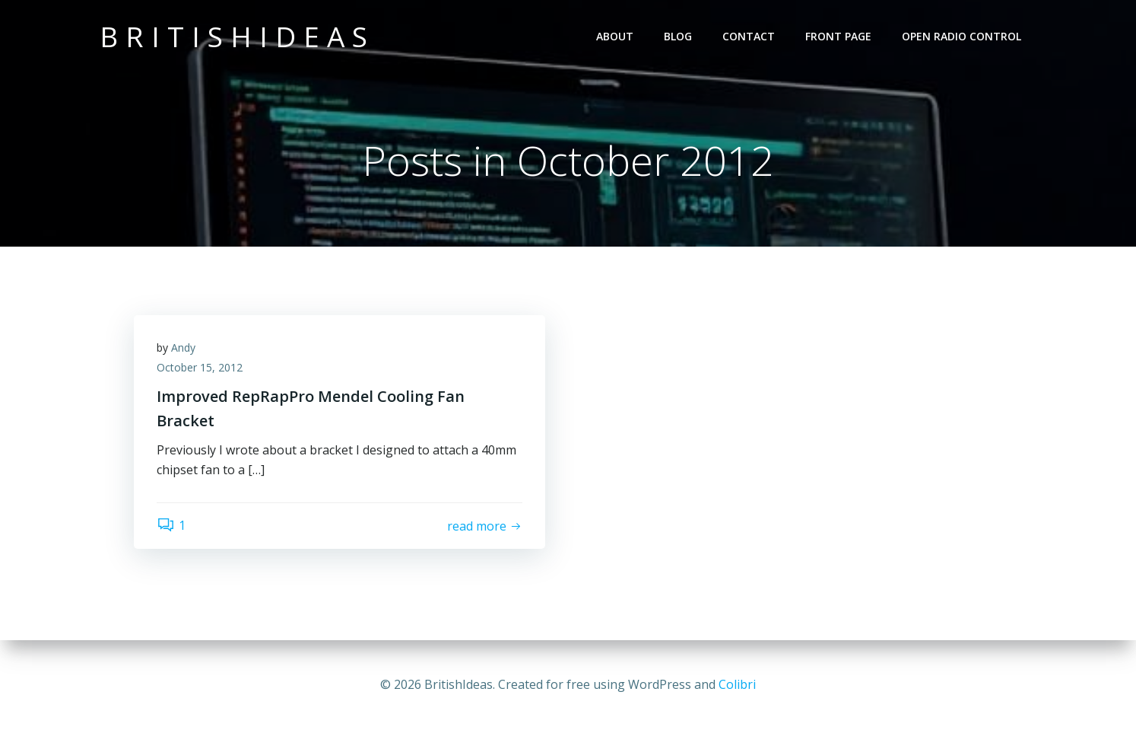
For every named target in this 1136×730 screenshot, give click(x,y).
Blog (678, 36)
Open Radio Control (961, 36)
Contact (748, 36)
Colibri (737, 684)
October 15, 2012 (200, 367)
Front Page (838, 36)
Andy (183, 347)
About (614, 36)
